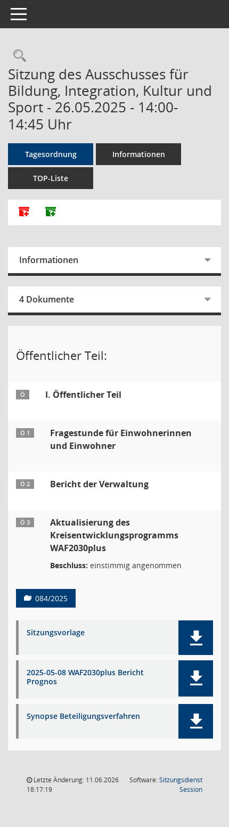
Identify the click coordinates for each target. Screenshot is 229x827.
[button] (195, 637)
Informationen (138, 154)
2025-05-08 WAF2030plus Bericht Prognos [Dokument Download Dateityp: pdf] (85, 677)
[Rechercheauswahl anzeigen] (17, 56)
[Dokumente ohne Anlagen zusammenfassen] (50, 212)
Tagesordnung (51, 154)
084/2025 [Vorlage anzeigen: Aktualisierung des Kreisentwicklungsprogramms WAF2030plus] (51, 598)
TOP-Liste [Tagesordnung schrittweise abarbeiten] (50, 178)
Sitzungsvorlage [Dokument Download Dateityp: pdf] (56, 632)
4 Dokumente (46, 299)
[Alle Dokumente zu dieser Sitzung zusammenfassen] (24, 212)
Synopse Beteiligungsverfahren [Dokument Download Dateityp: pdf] (83, 716)
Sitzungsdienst (180, 784)
